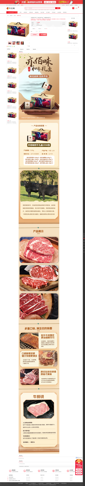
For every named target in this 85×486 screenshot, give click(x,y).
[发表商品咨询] (21, 466)
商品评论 (28, 49)
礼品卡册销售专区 (33, 483)
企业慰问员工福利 (40, 483)
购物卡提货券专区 (64, 483)
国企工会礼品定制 (56, 483)
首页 (20, 12)
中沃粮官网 (50, 484)
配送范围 (42, 480)
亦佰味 (15, 15)
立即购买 (35, 34)
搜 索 (58, 8)
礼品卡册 (42, 12)
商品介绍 (21, 49)
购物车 (76, 8)
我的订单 (67, 5)
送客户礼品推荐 (20, 483)
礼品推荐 (26, 483)
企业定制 (59, 12)
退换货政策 (57, 477)
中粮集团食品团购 (48, 483)
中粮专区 (25, 12)
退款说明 (56, 480)
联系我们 (65, 12)
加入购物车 (43, 34)
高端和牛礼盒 (19, 15)
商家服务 (71, 5)
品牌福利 (11, 15)
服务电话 (71, 480)
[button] (74, 45)
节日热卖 (53, 12)
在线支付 (42, 477)
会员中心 (63, 5)
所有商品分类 (10, 12)
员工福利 (48, 12)
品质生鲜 (31, 12)
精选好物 (36, 12)
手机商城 (76, 5)
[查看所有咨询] (26, 466)
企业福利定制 (28, 480)
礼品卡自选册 (28, 477)
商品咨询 (34, 49)
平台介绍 (71, 477)
